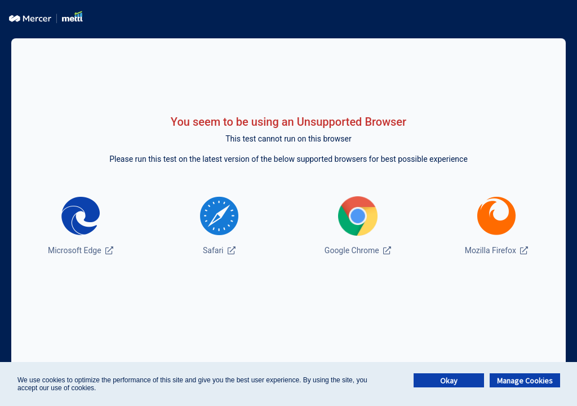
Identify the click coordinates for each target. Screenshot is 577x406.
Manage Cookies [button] (525, 381)
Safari (219, 250)
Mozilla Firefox (497, 250)
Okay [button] (449, 381)
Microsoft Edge (80, 250)
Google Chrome (358, 250)
